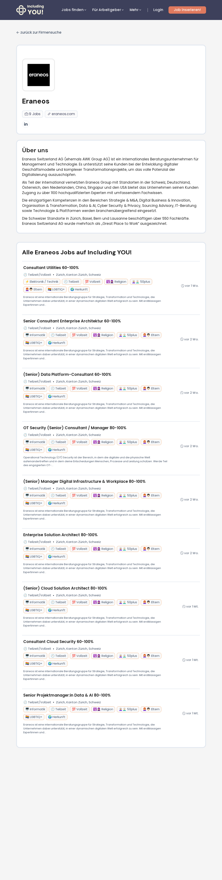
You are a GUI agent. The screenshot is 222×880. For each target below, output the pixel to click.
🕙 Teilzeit (71, 281)
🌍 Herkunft (79, 289)
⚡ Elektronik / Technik (41, 281)
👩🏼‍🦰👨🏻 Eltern (33, 289)
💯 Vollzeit (93, 281)
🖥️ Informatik (35, 335)
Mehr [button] (136, 10)
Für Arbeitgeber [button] (108, 10)
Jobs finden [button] (74, 10)
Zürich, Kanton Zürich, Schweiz (78, 274)
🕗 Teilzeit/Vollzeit (37, 274)
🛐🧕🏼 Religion (116, 281)
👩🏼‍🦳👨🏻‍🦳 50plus (141, 281)
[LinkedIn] (25, 124)
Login (158, 10)
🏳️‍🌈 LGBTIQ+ (56, 289)
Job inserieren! (187, 9)
